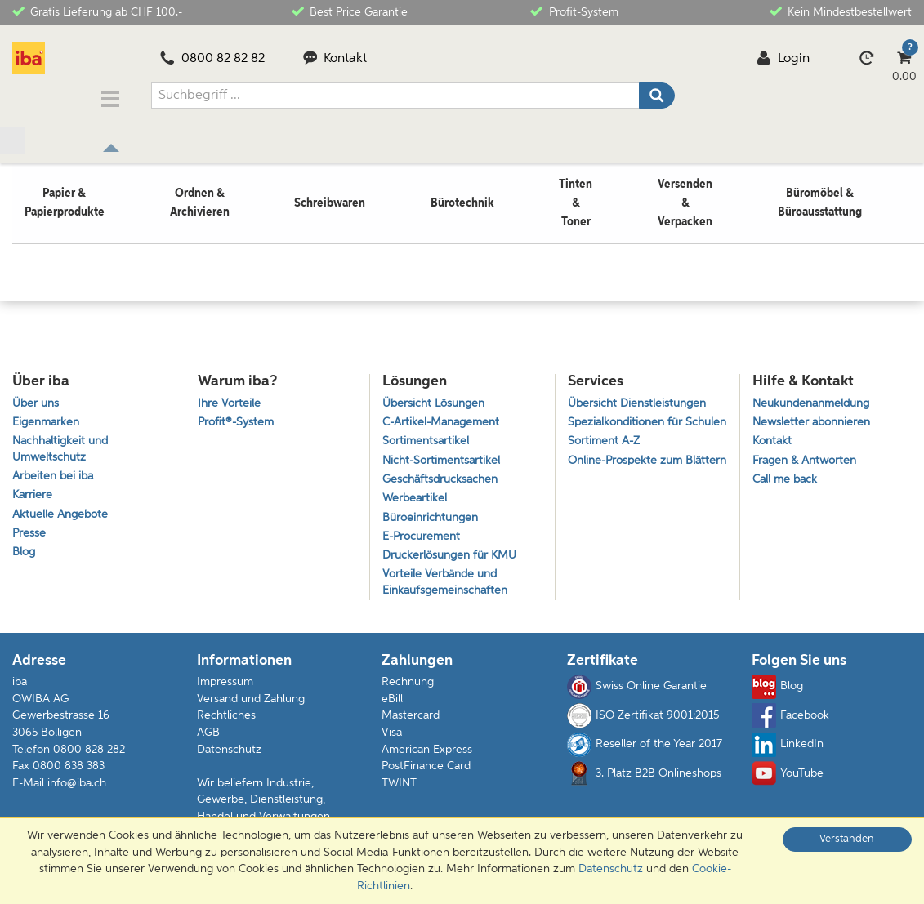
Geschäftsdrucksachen (443, 478)
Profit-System (574, 11)
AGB (208, 742)
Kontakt (335, 58)
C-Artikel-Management (445, 416)
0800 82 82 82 (212, 58)
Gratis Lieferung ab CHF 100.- (97, 11)
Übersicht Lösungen (437, 395)
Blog (24, 558)
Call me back (786, 478)
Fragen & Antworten (808, 457)
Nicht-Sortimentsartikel (444, 457)
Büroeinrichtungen (433, 520)
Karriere (33, 495)
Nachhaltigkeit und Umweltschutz (63, 445)
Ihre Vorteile (230, 395)
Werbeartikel (415, 498)
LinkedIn (788, 753)
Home (27, 223)
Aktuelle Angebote (63, 516)
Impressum (225, 691)
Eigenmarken (47, 416)
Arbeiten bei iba (55, 475)
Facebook (790, 725)
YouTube (788, 783)
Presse (29, 537)
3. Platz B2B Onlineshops (644, 783)
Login (783, 58)
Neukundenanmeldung (816, 395)
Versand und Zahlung (251, 709)
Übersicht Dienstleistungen (640, 395)
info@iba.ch (76, 792)
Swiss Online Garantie (637, 696)
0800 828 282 (89, 758)
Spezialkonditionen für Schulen (629, 424)
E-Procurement (423, 540)
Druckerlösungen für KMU (453, 561)
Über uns (37, 395)
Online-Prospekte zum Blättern (629, 483)
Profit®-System (238, 416)
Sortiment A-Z (606, 454)
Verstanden (846, 839)
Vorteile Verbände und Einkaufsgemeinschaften (448, 590)
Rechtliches (226, 725)
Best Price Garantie (350, 11)
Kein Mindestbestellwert (841, 11)
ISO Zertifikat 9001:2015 (643, 725)
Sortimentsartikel (427, 436)
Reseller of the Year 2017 (644, 753)
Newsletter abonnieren (814, 416)
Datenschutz (229, 758)
